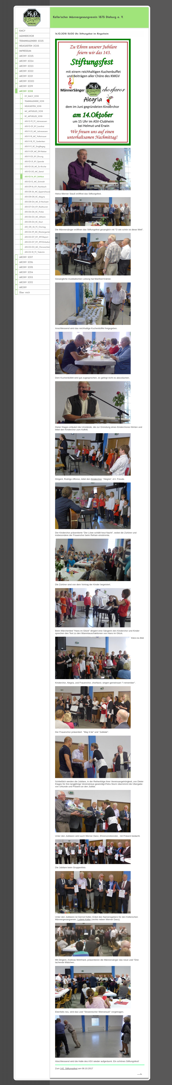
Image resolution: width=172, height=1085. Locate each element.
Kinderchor (96, 479)
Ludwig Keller (84, 919)
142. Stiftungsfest (68, 1068)
